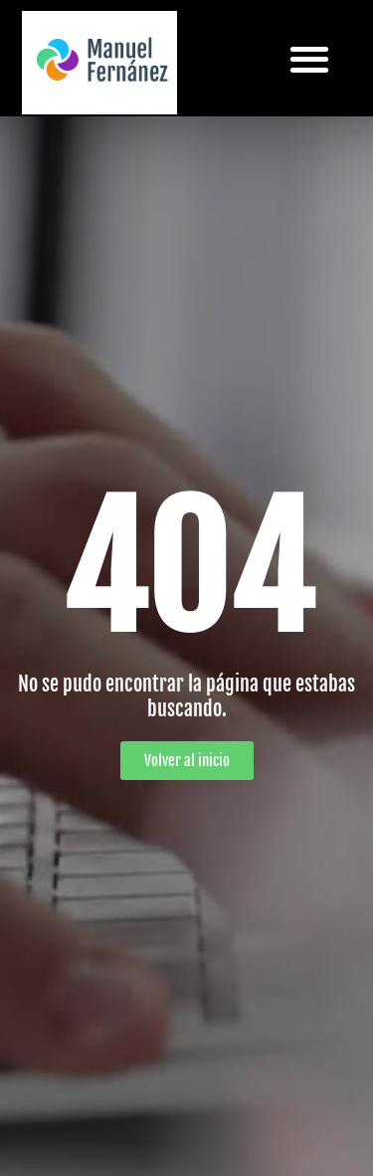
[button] (309, 58)
